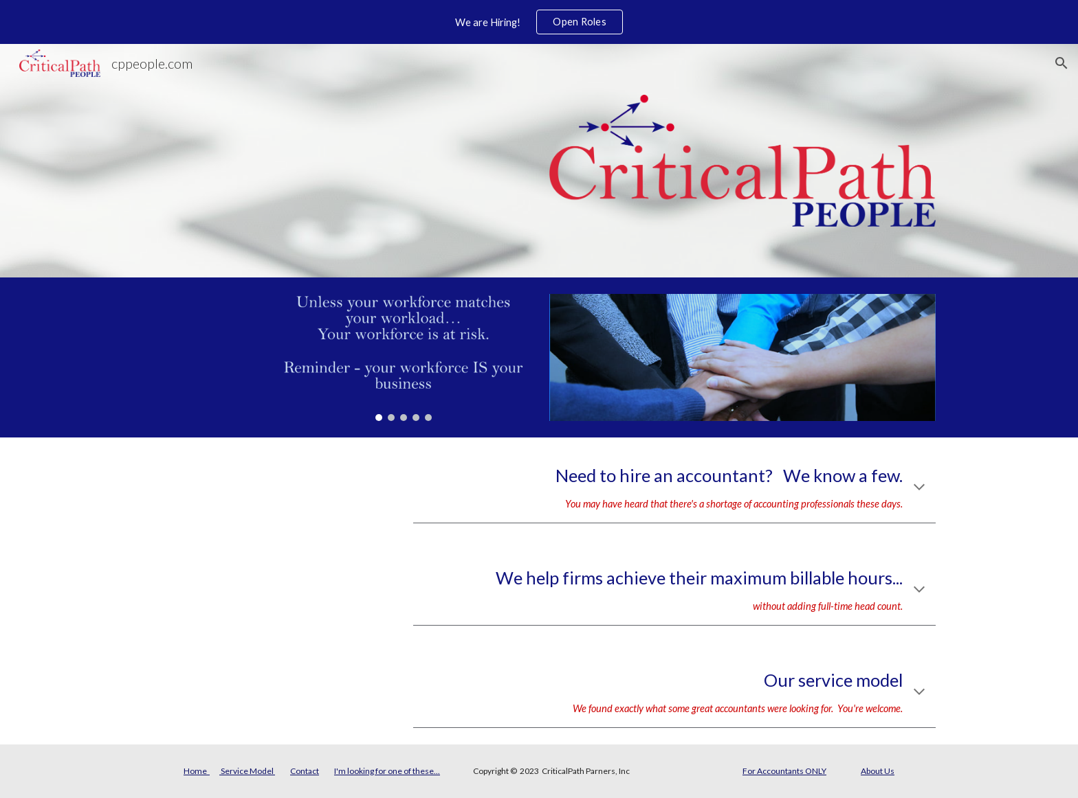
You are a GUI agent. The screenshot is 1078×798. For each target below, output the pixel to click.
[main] (674, 488)
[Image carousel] (403, 357)
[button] (1061, 63)
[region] (539, 22)
